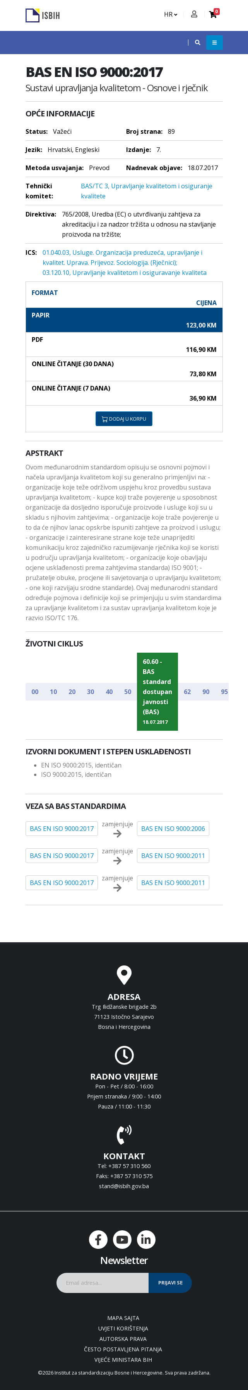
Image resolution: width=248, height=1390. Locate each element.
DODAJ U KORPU (124, 418)
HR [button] (170, 14)
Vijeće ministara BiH (123, 1359)
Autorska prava (123, 1338)
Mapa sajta (123, 1318)
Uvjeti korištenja (123, 1328)
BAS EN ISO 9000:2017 (62, 828)
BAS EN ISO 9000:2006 (173, 828)
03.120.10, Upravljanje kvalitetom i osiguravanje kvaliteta (125, 272)
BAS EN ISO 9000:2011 (173, 855)
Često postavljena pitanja (123, 1349)
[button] (194, 42)
